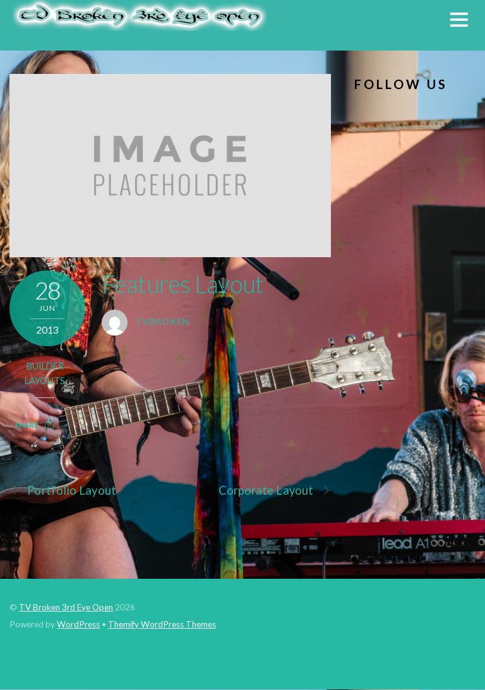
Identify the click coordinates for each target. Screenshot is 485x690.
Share (26, 425)
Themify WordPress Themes (162, 624)
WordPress (78, 624)
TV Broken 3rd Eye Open (66, 607)
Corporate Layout (275, 490)
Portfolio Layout (62, 490)
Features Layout (182, 283)
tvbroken (163, 322)
